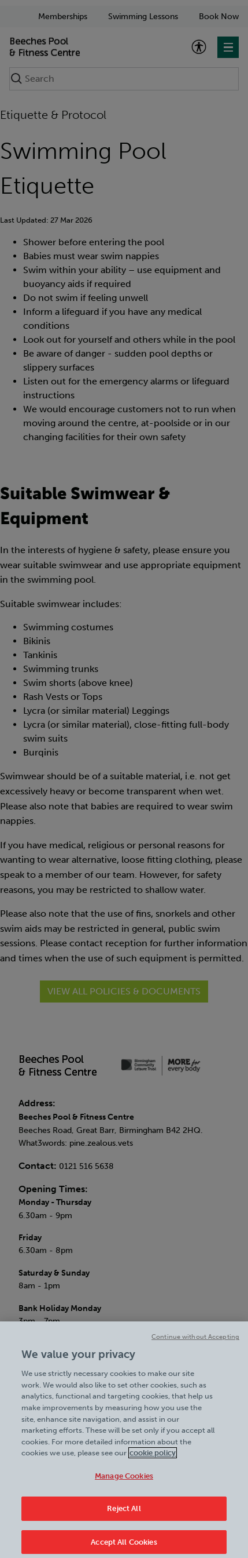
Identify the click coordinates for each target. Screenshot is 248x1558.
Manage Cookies (124, 1480)
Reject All (123, 1513)
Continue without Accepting (195, 1341)
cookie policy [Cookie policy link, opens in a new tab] (152, 1457)
